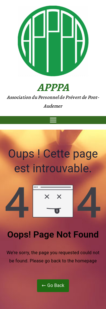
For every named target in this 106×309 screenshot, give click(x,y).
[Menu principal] (53, 120)
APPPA (53, 87)
